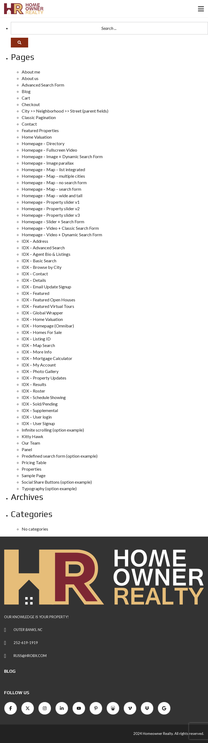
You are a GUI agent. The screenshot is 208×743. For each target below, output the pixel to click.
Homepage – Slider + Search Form (53, 221)
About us (30, 78)
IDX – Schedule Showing (44, 397)
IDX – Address (35, 241)
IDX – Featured (35, 293)
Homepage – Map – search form (51, 189)
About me (31, 71)
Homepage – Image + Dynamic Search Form (62, 156)
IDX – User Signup (38, 423)
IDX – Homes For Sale (42, 332)
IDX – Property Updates (44, 377)
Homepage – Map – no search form (54, 182)
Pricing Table (34, 462)
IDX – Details (34, 280)
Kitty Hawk (32, 436)
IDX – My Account (39, 364)
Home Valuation (37, 136)
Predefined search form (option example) (60, 455)
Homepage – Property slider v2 (51, 208)
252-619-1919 (26, 642)
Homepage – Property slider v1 (51, 202)
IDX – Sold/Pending (40, 403)
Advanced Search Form (43, 84)
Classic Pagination (39, 117)
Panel (27, 449)
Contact (29, 123)
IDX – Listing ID (36, 338)
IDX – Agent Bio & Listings (46, 254)
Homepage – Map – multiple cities (53, 175)
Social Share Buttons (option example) (57, 481)
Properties (31, 468)
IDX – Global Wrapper (42, 312)
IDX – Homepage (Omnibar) (48, 325)
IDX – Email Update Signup (46, 286)
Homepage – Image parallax (48, 162)
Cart (26, 97)
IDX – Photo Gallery (40, 371)
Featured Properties (40, 130)
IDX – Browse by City (41, 267)
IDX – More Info (37, 351)
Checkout (31, 104)
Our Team (31, 442)
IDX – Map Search (38, 345)
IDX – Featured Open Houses (48, 299)
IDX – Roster (33, 390)
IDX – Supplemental (40, 410)
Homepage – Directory (43, 143)
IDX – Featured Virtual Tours (48, 306)
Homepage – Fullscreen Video (49, 149)
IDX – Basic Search (39, 260)
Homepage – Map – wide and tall (52, 195)
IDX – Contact (35, 273)
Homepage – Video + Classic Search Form (60, 228)
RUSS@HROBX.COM (30, 655)
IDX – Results (34, 384)
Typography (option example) (49, 488)
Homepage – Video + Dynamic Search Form (62, 234)
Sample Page (34, 475)
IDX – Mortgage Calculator (47, 358)
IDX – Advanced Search (43, 247)
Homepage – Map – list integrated (53, 169)
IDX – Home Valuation (42, 319)
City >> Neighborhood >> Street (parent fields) (65, 110)
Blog (26, 91)
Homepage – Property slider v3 (51, 215)
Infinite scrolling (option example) (53, 429)
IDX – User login (37, 416)
